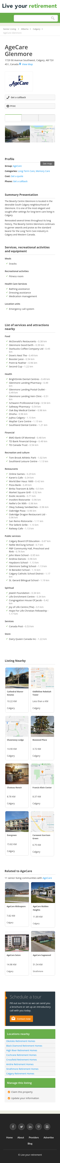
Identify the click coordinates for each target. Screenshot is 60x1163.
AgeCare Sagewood (42, 955)
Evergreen (12, 835)
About (20, 1137)
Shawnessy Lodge (15, 740)
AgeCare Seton (14, 955)
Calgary (11, 708)
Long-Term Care (26, 171)
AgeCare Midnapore (16, 906)
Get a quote (17, 176)
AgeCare (17, 165)
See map (47, 163)
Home (9, 1137)
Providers (34, 1137)
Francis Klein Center (42, 787)
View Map (26, 64)
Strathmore (38, 971)
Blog (30, 1143)
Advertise (49, 1137)
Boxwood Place (39, 740)
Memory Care (43, 171)
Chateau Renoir (14, 787)
